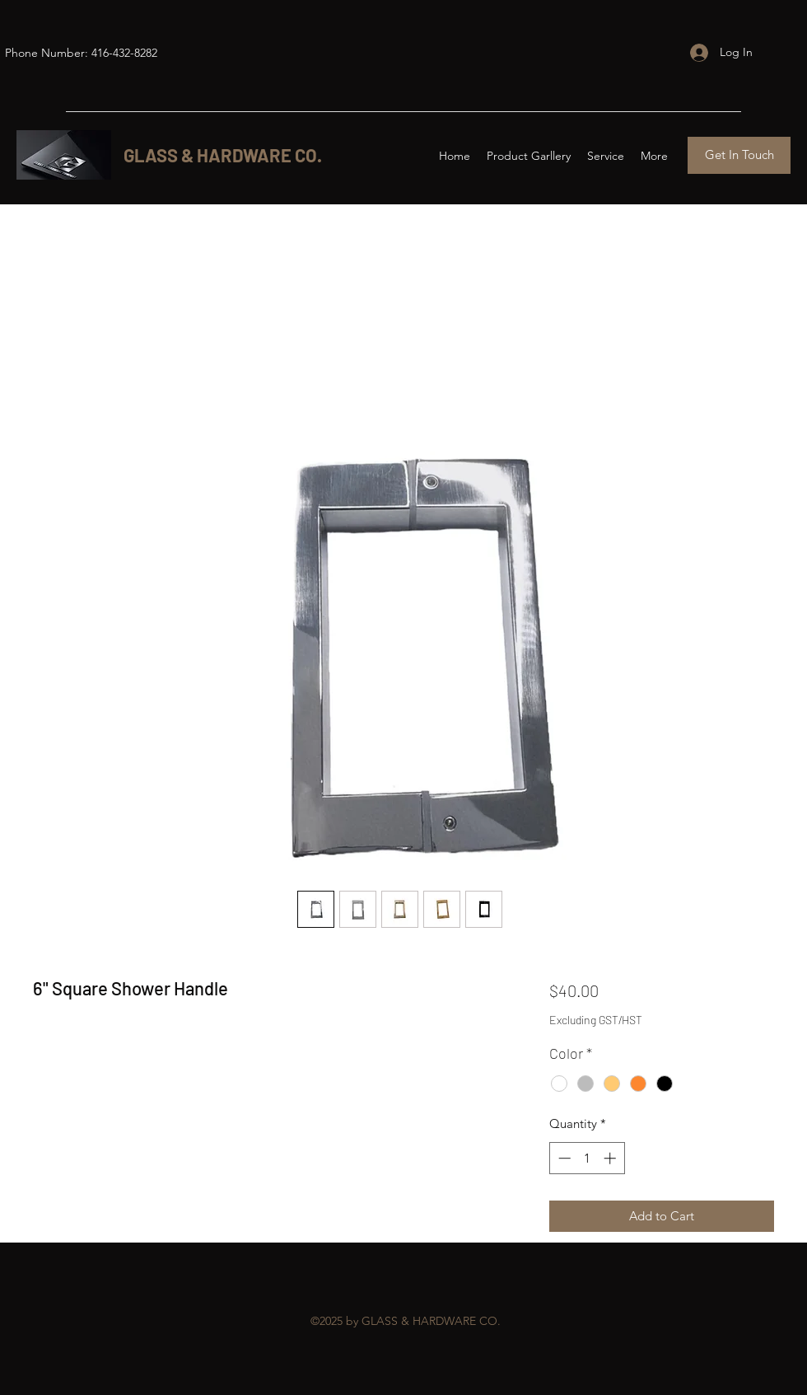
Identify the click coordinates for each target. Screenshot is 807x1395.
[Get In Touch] (739, 155)
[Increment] (611, 1158)
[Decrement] (563, 1158)
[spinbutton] (586, 1158)
